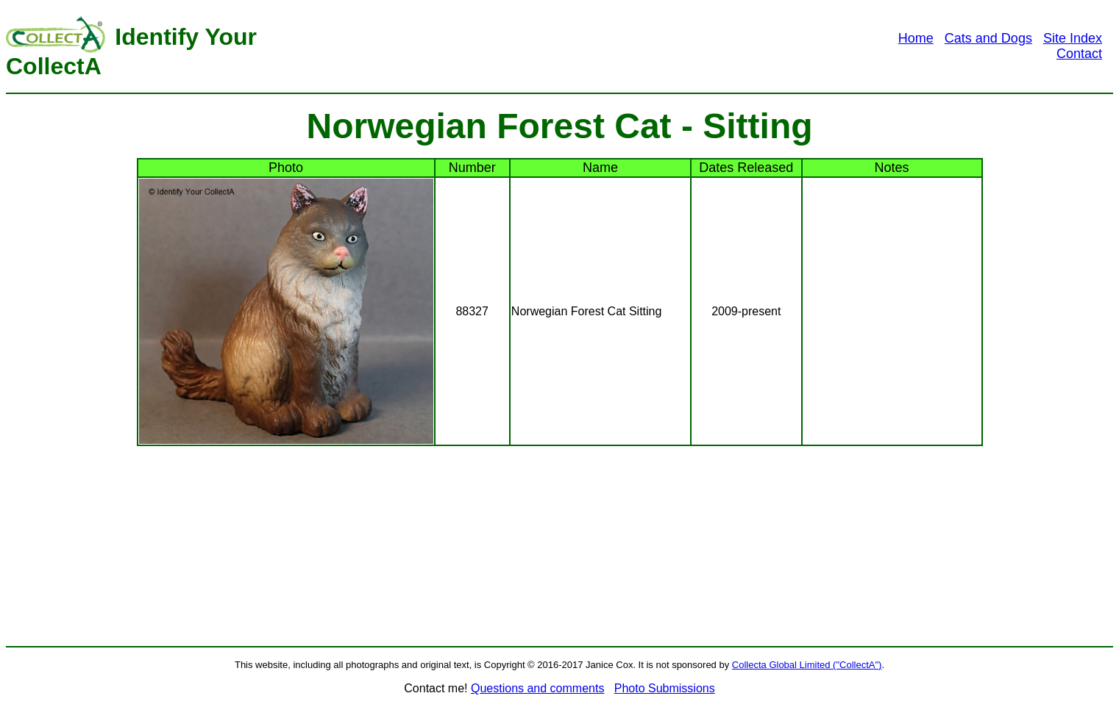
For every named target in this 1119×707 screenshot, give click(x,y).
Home (916, 38)
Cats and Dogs (988, 38)
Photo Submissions (664, 688)
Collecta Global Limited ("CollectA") (807, 664)
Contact (1079, 53)
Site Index (1072, 38)
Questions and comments (537, 688)
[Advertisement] (596, 46)
